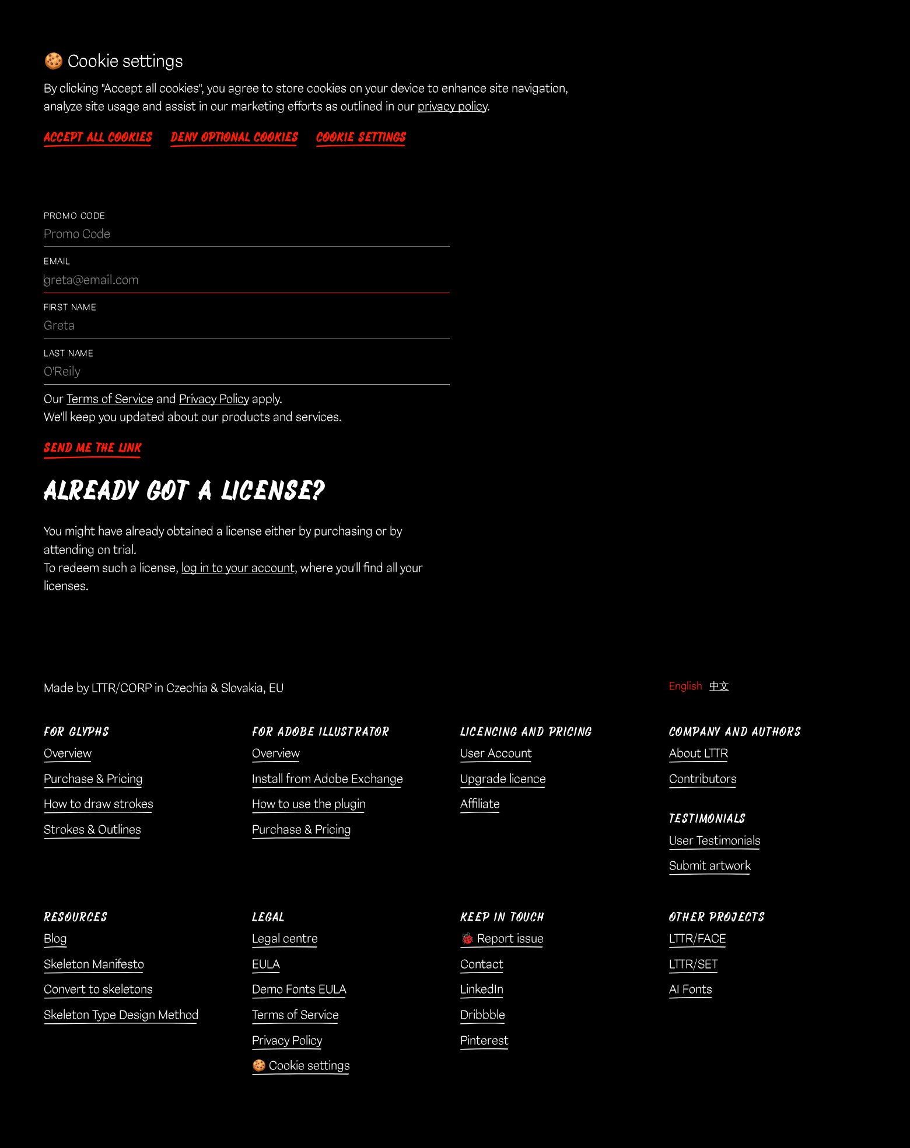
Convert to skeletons (98, 989)
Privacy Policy (214, 399)
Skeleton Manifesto (94, 964)
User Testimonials (715, 841)
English (685, 686)
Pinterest (484, 1041)
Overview (68, 753)
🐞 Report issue (502, 939)
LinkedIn (481, 989)
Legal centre (285, 939)
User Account (496, 753)
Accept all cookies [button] (98, 137)
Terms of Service (109, 399)
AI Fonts (690, 989)
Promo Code (75, 216)
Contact (481, 964)
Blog (55, 939)
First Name (70, 308)
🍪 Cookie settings (301, 1066)
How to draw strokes (98, 804)
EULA (266, 964)
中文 (719, 686)
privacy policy (452, 106)
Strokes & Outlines (92, 830)
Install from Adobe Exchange (327, 779)
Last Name (69, 354)
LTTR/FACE (697, 939)
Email (57, 262)
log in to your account (238, 568)
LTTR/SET (693, 964)
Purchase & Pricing (93, 779)
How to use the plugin (309, 804)
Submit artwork (710, 866)
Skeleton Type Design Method (121, 1015)
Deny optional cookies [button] (234, 137)
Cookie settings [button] (361, 137)
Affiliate (480, 804)
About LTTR (698, 753)
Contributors (703, 779)
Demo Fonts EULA (299, 989)
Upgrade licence (503, 779)
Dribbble (482, 1015)
